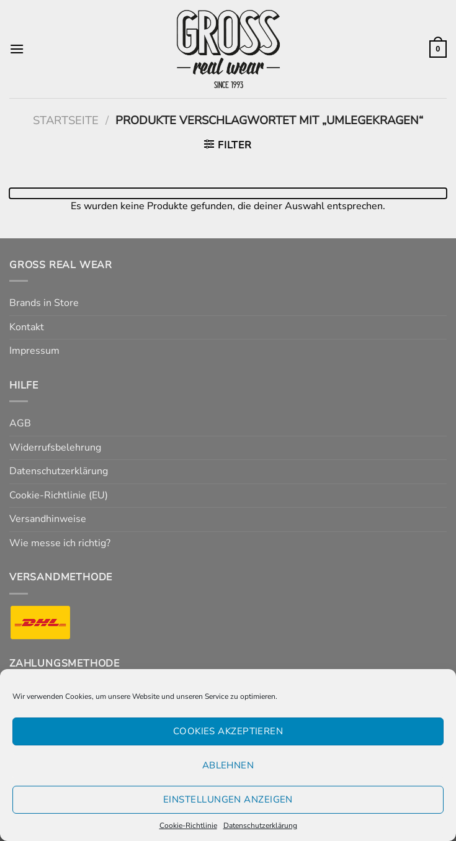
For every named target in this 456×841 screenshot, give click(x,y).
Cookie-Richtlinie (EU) (58, 495)
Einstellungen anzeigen (228, 799)
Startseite (66, 120)
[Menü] (16, 49)
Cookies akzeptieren (228, 731)
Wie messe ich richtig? (59, 543)
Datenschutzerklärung (260, 825)
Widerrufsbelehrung (55, 447)
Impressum (34, 351)
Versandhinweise (47, 519)
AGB (20, 423)
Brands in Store (44, 303)
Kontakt (26, 327)
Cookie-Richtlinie (188, 825)
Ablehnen (228, 765)
